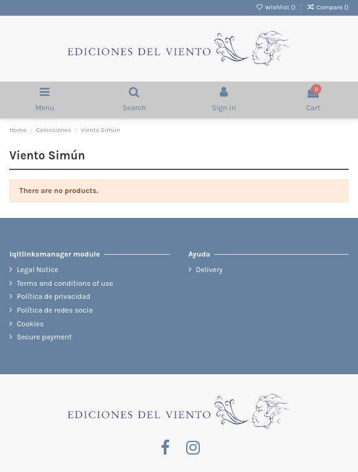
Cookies (30, 323)
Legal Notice (38, 269)
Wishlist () (276, 7)
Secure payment (44, 337)
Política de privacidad (53, 296)
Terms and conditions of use (65, 283)
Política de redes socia (55, 310)
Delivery (209, 269)
